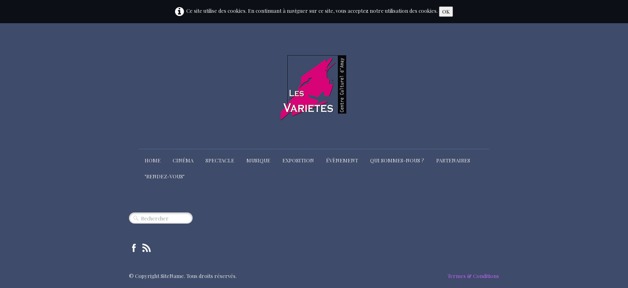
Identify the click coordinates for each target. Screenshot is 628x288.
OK (446, 11)
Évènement (342, 160)
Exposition (298, 160)
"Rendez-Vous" (165, 176)
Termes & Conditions (473, 275)
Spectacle (219, 160)
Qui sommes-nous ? (397, 160)
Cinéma (183, 160)
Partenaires (453, 160)
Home (153, 160)
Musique (258, 160)
